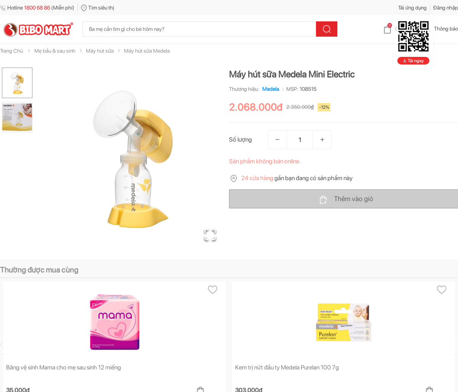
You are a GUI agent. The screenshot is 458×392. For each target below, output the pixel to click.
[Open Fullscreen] (210, 234)
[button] (133, 159)
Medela (269, 89)
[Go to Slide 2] (17, 117)
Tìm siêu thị (97, 8)
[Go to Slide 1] (17, 83)
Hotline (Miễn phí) (37, 8)
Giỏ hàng (399, 29)
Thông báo (440, 29)
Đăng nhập (445, 8)
